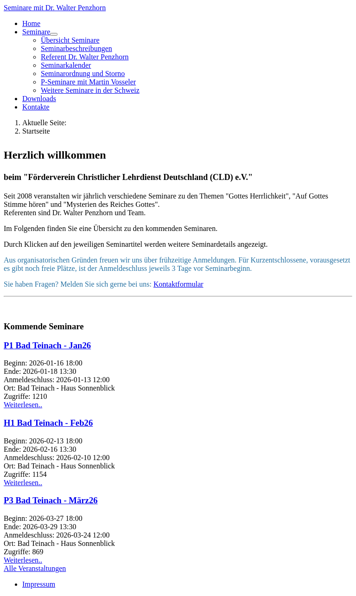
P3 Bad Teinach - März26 (51, 500)
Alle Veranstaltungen (35, 568)
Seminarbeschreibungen (76, 48)
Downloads (39, 99)
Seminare (36, 32)
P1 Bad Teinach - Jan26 (47, 345)
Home (31, 23)
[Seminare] (53, 34)
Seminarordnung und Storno (83, 73)
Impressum (38, 584)
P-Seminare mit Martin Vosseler (88, 82)
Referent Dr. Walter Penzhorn (84, 57)
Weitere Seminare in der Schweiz (90, 90)
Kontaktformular (178, 284)
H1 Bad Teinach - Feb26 (48, 423)
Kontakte (36, 107)
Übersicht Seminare (70, 40)
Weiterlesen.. (23, 405)
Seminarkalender (66, 65)
